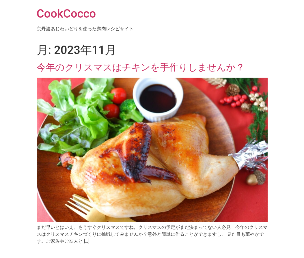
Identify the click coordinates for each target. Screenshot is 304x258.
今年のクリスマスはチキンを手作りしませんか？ (141, 67)
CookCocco (66, 13)
